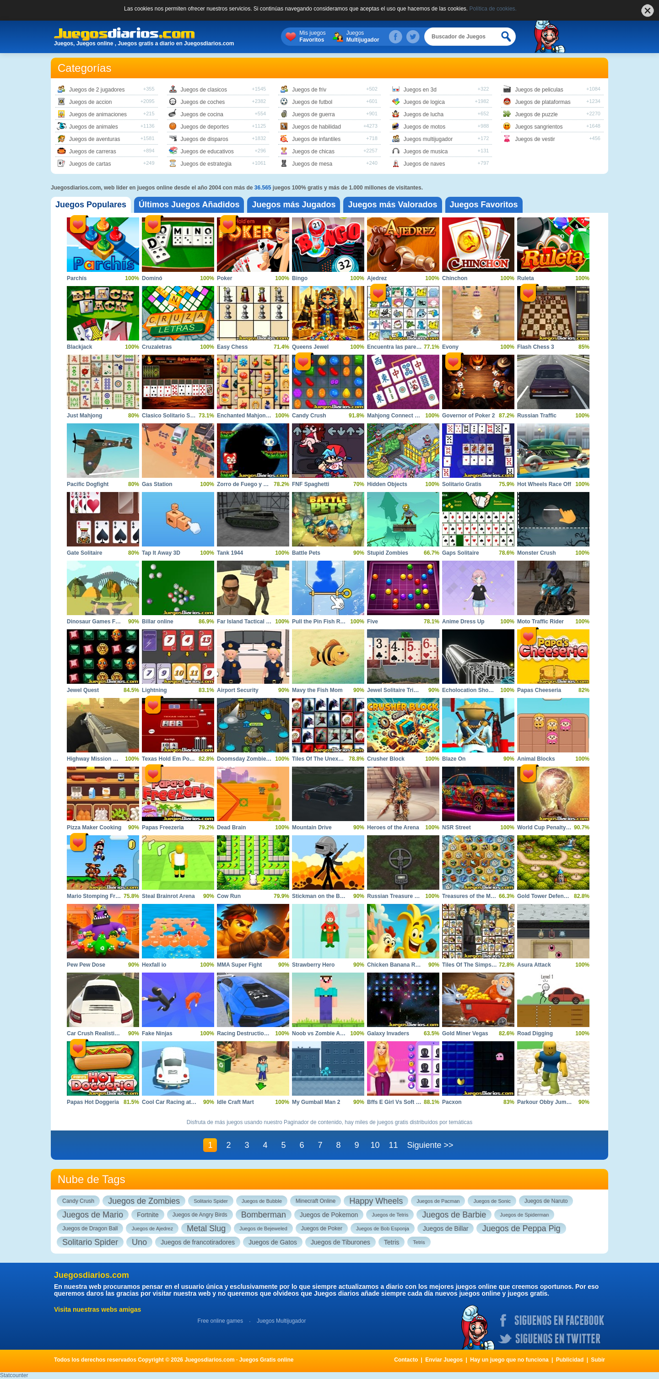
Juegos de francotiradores (198, 1242)
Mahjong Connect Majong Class (408, 415)
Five (372, 621)
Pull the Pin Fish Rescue (324, 621)
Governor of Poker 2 (468, 415)
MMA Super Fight (239, 965)
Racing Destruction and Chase (257, 1033)
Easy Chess (232, 347)
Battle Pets (306, 553)
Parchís (76, 278)
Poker (224, 278)
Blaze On (453, 759)
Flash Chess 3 (535, 347)
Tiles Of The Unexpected (324, 759)
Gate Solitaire (84, 553)
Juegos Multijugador (281, 1321)
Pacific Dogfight (87, 484)
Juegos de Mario (92, 1214)
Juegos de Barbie (454, 1214)
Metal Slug (206, 1228)
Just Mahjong (84, 415)
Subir (598, 1360)
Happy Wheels (376, 1201)
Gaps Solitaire (460, 553)
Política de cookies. (493, 8)
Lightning (154, 690)
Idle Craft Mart (235, 1102)
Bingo (300, 278)
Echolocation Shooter (470, 690)
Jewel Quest (83, 690)
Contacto (406, 1360)
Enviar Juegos (444, 1360)
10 (374, 1145)
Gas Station (157, 484)
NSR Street (456, 827)
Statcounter (14, 1375)
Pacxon (452, 1102)
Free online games (220, 1321)
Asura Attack (534, 965)
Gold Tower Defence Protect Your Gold (567, 896)
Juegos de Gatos (272, 1242)
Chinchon (454, 278)
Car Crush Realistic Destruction (108, 1033)
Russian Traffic (536, 415)
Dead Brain (231, 827)
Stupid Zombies (387, 553)
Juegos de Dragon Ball (90, 1228)
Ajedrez (377, 278)
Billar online (157, 621)
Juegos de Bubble (262, 1201)
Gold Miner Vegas (465, 1033)
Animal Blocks (536, 759)
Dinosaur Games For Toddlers (106, 621)
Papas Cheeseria (539, 690)
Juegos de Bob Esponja (382, 1228)
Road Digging (535, 1033)
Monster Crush (536, 553)
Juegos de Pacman (437, 1201)
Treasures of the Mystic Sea (478, 896)
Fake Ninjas (157, 1033)
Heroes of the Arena (393, 827)
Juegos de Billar (446, 1228)
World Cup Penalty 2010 (548, 827)
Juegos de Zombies (144, 1201)
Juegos (362, 36)
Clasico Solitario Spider (173, 415)
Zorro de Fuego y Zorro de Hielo (259, 484)
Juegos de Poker (321, 1228)
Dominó (152, 278)
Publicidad (570, 1360)
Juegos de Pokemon (329, 1214)
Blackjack (79, 347)
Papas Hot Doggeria (93, 1102)
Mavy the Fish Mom (317, 690)
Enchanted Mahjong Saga (250, 415)
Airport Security (238, 690)
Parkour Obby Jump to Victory (556, 1102)
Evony (450, 347)
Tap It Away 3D (161, 553)
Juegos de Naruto (546, 1201)
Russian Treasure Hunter (399, 896)
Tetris (391, 1242)
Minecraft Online (315, 1201)
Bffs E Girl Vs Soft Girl (396, 1102)
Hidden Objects (387, 484)
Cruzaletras (157, 347)
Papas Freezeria (163, 827)
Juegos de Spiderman (524, 1214)
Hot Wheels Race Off (544, 484)
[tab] (91, 205)
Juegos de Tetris (390, 1214)
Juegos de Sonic (491, 1201)
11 (393, 1145)
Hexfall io (154, 965)
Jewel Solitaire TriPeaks (398, 690)
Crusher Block (386, 759)
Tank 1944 (230, 553)
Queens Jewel (310, 347)
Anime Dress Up (463, 621)
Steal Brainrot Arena (168, 896)
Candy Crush (309, 415)
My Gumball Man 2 (316, 1102)
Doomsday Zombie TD (246, 759)
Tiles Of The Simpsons (471, 965)
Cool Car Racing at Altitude (177, 1102)
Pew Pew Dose (86, 965)
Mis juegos (312, 36)
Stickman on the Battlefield (327, 896)
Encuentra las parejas (395, 347)
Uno (139, 1242)
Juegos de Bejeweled (263, 1228)
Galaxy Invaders (388, 1033)
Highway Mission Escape (99, 759)
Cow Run (229, 896)
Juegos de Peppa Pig (521, 1228)
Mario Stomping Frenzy (97, 896)
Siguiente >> (430, 1145)
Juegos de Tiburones (340, 1242)
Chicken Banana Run (394, 965)
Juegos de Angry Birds (200, 1214)
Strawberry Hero (313, 965)
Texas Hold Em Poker (170, 759)
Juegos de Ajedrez (152, 1228)
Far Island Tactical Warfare (251, 621)
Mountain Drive (312, 827)
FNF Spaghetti (310, 484)
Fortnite (147, 1214)
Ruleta (525, 278)
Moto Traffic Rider (540, 621)
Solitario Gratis (461, 484)
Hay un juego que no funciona (509, 1360)
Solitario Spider (211, 1201)
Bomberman (263, 1214)
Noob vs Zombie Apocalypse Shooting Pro (347, 1033)
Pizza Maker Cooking (94, 827)
